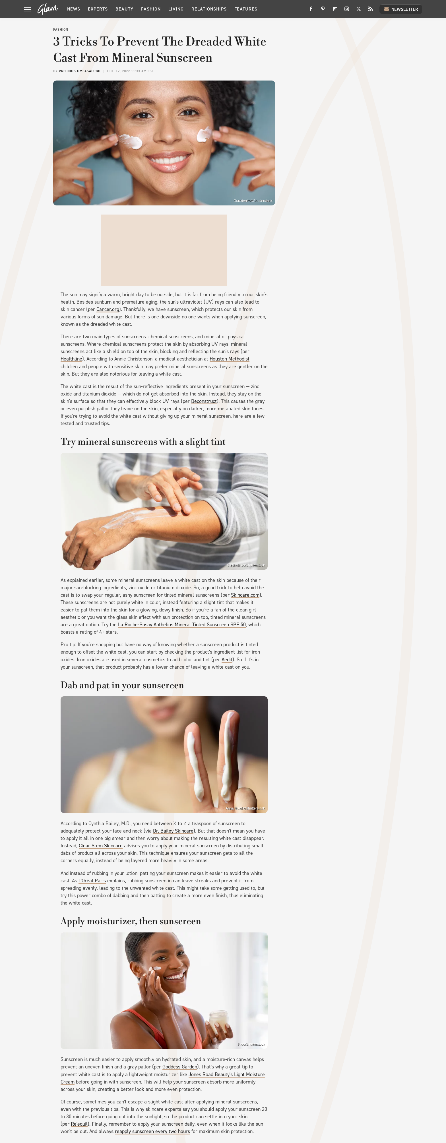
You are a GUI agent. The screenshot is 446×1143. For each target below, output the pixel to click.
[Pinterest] (323, 11)
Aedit (227, 659)
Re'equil (79, 1124)
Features (245, 9)
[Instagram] (347, 11)
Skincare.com (245, 595)
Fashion (151, 9)
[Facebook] (311, 11)
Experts (98, 9)
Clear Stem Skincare (101, 845)
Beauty (124, 9)
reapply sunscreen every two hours (152, 1131)
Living (176, 9)
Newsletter (400, 9)
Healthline (71, 358)
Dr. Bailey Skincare (173, 830)
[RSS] (370, 11)
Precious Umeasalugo (79, 71)
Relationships (209, 9)
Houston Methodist (229, 358)
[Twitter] (359, 11)
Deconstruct (204, 401)
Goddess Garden (179, 1066)
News (73, 9)
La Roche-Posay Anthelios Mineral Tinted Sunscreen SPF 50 (182, 624)
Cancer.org (107, 309)
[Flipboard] (335, 11)
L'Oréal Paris (92, 880)
